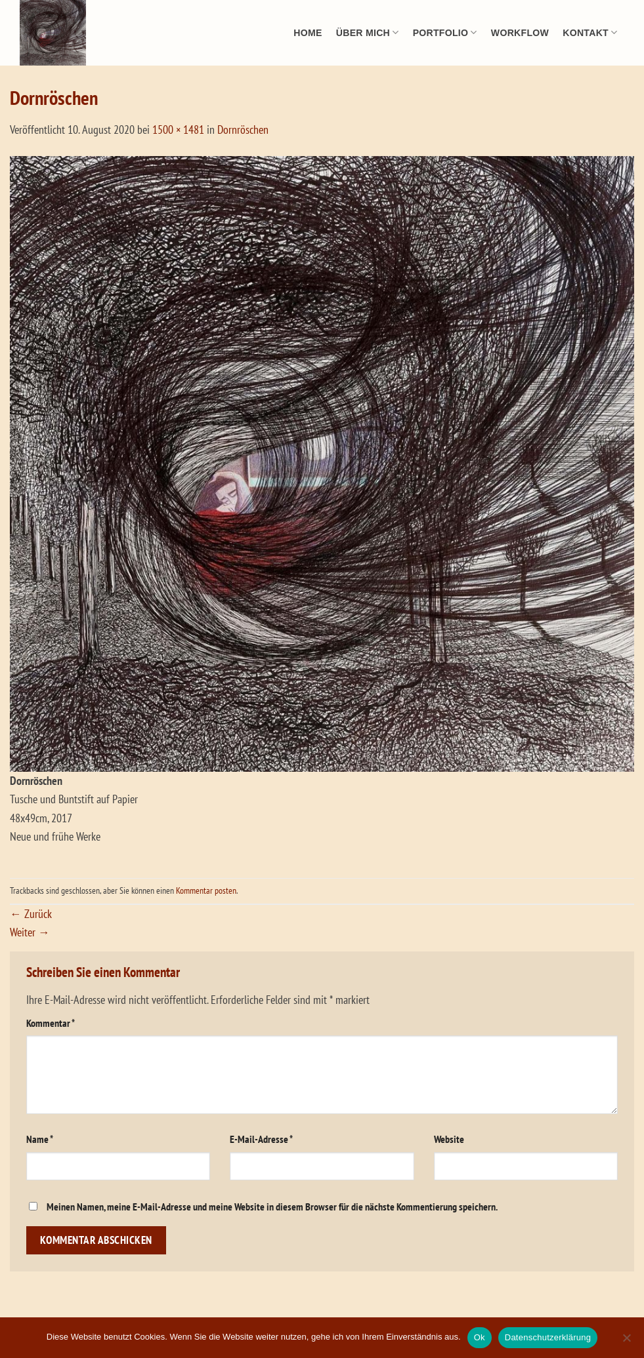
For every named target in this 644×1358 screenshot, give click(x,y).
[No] (626, 1341)
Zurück (31, 913)
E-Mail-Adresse (261, 1139)
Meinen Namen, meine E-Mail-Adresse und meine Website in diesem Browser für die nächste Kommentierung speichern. (272, 1206)
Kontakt (590, 32)
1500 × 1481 (178, 129)
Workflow (520, 33)
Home (307, 33)
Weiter (30, 932)
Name (39, 1139)
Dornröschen (242, 129)
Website (449, 1139)
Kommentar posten (206, 890)
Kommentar (50, 1022)
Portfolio (445, 32)
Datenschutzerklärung (548, 1337)
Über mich (367, 32)
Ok (479, 1337)
